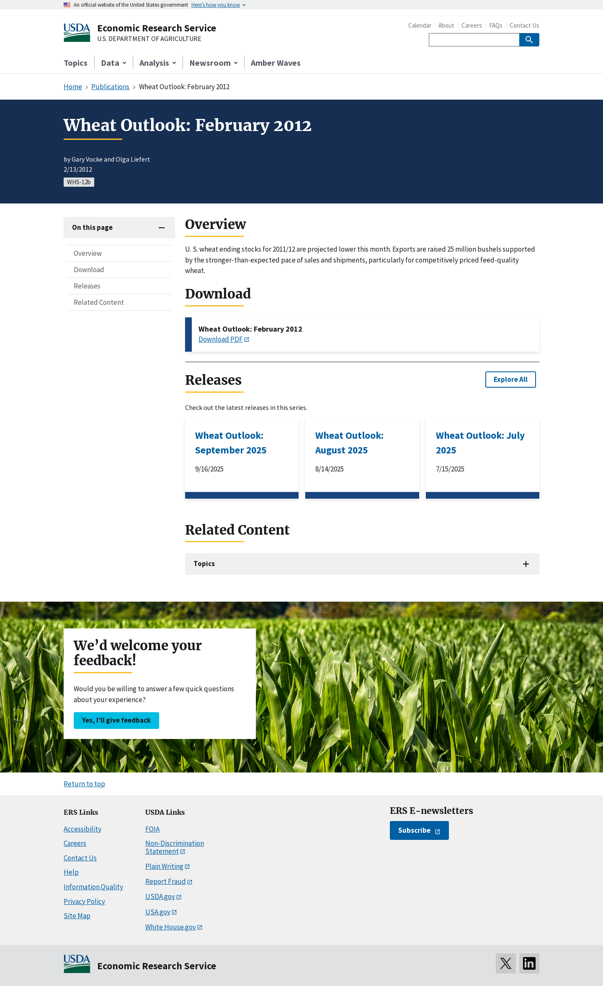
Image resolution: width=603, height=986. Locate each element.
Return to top (84, 783)
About (446, 25)
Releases (87, 286)
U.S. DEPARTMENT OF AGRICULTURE (149, 39)
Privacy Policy (84, 901)
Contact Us (524, 25)
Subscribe (414, 830)
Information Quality (93, 886)
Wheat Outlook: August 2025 (349, 442)
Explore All (511, 379)
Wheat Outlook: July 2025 (480, 442)
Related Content (99, 302)
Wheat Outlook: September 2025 (230, 442)
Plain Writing (164, 866)
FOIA (152, 829)
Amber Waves (276, 62)
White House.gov (170, 927)
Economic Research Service (156, 28)
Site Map (77, 915)
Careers (471, 25)
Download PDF (220, 339)
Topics (76, 62)
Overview (88, 253)
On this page (92, 227)
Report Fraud (165, 881)
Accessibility (82, 829)
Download (89, 269)
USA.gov (157, 911)
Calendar (419, 25)
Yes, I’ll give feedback (116, 720)
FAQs (495, 25)
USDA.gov (160, 896)
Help (71, 872)
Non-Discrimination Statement (174, 847)
